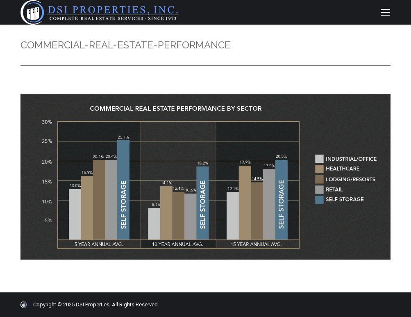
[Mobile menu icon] (386, 12)
